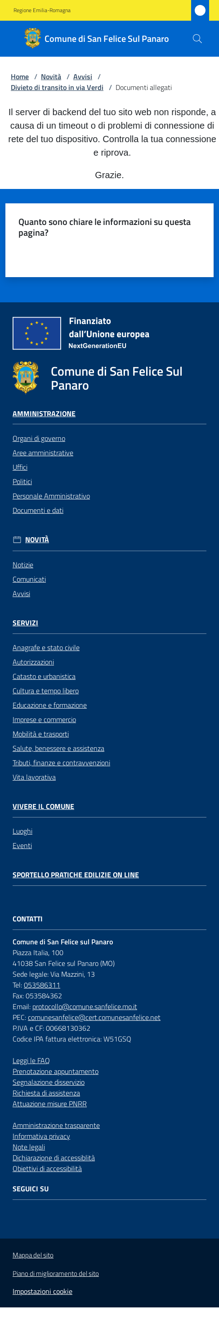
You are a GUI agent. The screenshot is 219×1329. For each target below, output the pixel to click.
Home (20, 76)
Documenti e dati (38, 510)
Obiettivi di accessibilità (47, 1168)
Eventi (22, 845)
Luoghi (22, 831)
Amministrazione (44, 413)
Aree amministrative (43, 452)
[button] (197, 39)
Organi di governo (39, 438)
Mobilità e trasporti (41, 733)
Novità (51, 76)
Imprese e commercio (44, 719)
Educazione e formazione (50, 705)
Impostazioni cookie (42, 1291)
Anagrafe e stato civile (46, 647)
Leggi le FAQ (31, 1060)
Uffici (20, 467)
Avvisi (82, 76)
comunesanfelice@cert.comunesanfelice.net (94, 1017)
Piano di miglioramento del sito (56, 1273)
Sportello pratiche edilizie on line (76, 875)
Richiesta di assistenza (46, 1092)
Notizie (23, 564)
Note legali (29, 1146)
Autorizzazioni (33, 661)
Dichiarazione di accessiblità (54, 1157)
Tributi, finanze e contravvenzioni (61, 762)
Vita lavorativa (34, 777)
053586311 (42, 984)
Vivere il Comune (43, 806)
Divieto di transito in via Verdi (57, 87)
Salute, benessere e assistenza (58, 748)
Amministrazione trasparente (56, 1125)
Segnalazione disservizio (49, 1082)
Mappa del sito (33, 1255)
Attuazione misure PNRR (50, 1103)
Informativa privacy (41, 1136)
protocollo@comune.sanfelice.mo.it (84, 1006)
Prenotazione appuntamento (55, 1071)
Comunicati (29, 579)
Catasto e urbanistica (44, 676)
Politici (22, 481)
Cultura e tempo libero (46, 690)
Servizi (25, 623)
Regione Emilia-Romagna (42, 10)
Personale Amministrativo (51, 495)
